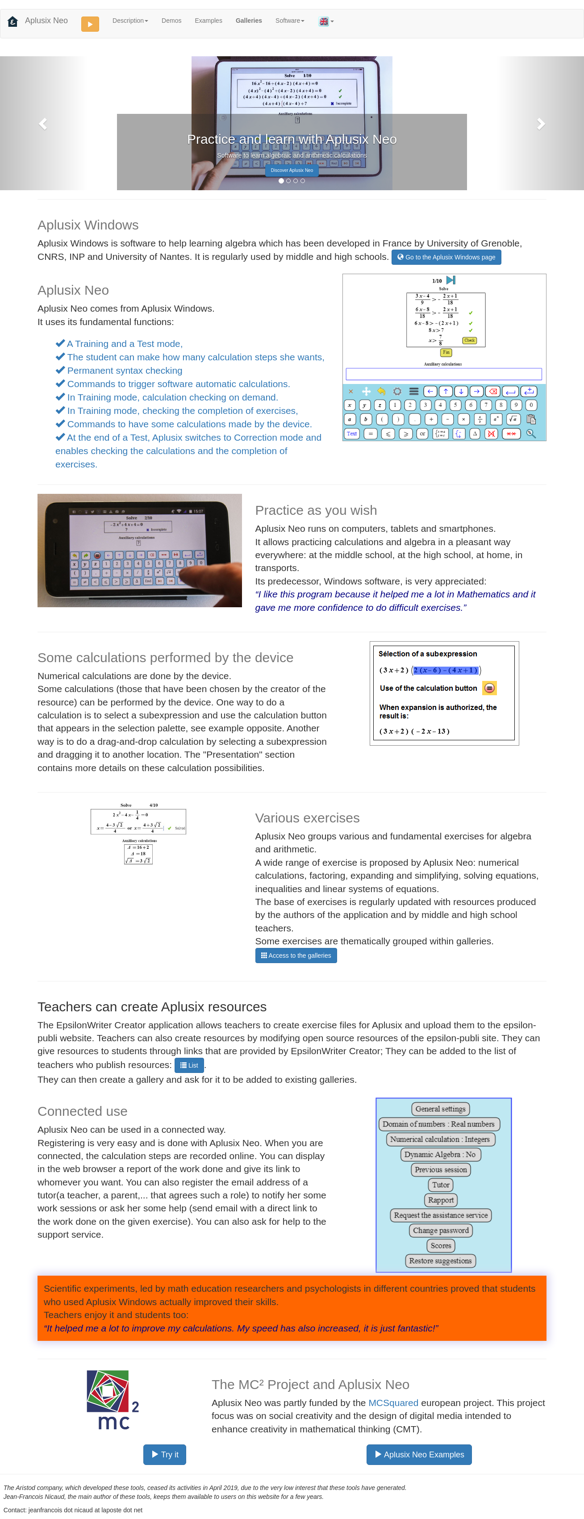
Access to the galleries (296, 955)
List (189, 1065)
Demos (171, 20)
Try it (165, 1454)
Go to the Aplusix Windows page (446, 257)
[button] (44, 123)
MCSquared (393, 1403)
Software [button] (290, 20)
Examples (208, 20)
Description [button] (130, 20)
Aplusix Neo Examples (419, 1454)
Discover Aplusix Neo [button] (292, 170)
